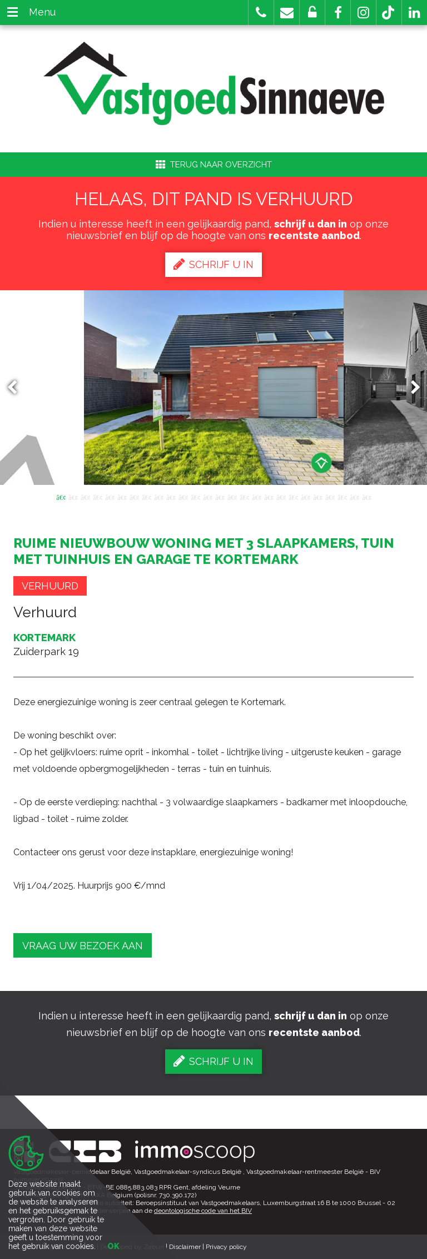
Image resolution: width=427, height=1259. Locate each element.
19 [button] (281, 497)
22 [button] (317, 497)
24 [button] (342, 497)
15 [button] (232, 497)
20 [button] (293, 497)
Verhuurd (50, 586)
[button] (337, 12)
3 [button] (85, 497)
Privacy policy (226, 1247)
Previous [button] (17, 388)
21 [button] (305, 497)
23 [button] (330, 497)
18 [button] (269, 497)
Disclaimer (185, 1247)
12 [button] (195, 497)
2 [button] (73, 497)
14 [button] (220, 497)
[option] (214, 387)
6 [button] (122, 497)
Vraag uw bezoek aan (82, 945)
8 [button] (146, 497)
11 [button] (183, 497)
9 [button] (158, 497)
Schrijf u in (213, 264)
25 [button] (354, 497)
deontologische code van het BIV (203, 1211)
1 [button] (61, 497)
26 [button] (366, 497)
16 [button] (244, 497)
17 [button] (256, 497)
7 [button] (134, 497)
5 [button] (110, 497)
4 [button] (97, 497)
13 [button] (207, 497)
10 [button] (171, 497)
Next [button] (410, 388)
